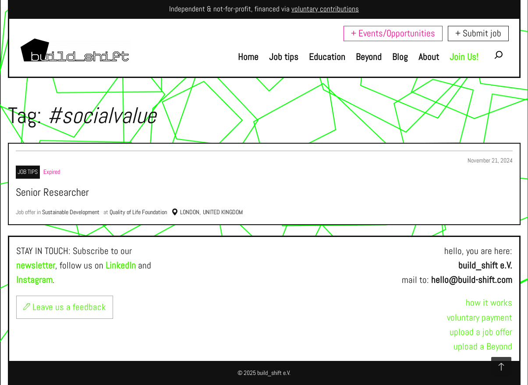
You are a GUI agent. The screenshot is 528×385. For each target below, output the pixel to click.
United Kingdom (223, 212)
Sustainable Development (70, 212)
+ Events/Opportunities (393, 33)
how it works (489, 302)
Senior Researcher (52, 192)
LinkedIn (121, 265)
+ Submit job (478, 33)
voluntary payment (479, 317)
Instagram (34, 280)
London (189, 212)
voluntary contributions (325, 9)
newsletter (35, 265)
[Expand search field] (499, 57)
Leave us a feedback (64, 307)
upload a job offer (481, 332)
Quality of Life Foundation (138, 212)
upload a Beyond (483, 346)
